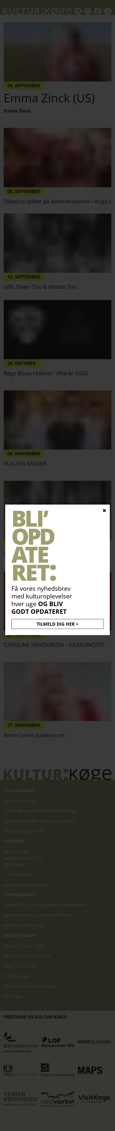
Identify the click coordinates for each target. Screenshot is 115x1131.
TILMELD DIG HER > (57, 624)
